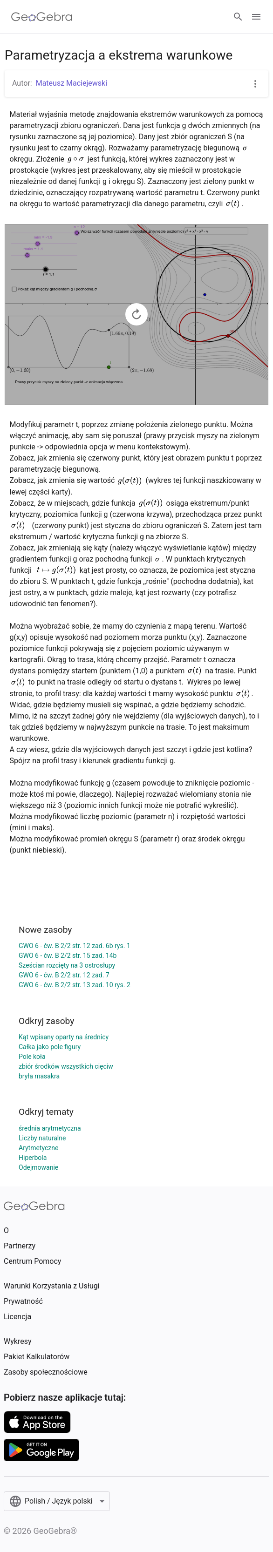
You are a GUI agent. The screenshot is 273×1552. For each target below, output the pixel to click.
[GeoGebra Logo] (41, 16)
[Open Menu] (256, 16)
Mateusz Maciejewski (71, 83)
